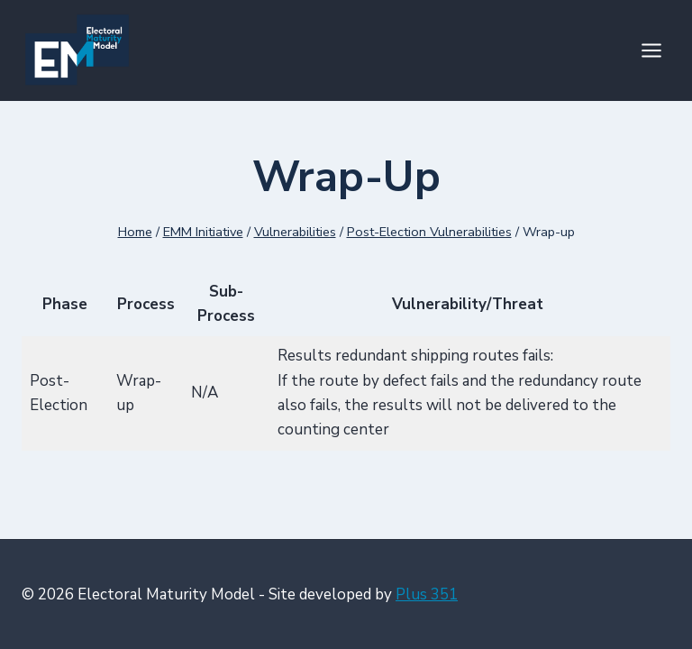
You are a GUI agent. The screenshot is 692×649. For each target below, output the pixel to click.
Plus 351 (427, 594)
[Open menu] (651, 50)
